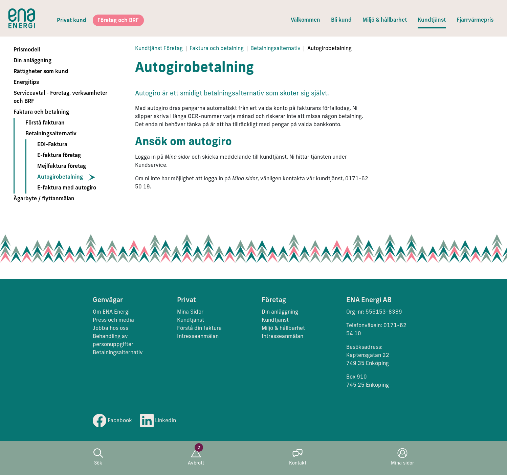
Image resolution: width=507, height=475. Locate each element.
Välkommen (305, 20)
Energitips (26, 82)
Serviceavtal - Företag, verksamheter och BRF (60, 97)
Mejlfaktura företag (61, 166)
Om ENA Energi (111, 312)
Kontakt (297, 457)
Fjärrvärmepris (475, 20)
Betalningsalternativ (50, 134)
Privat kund (71, 20)
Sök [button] (98, 457)
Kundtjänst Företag (159, 48)
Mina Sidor (190, 312)
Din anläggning (32, 61)
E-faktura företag (59, 155)
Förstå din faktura (199, 328)
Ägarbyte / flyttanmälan (44, 199)
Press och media (113, 320)
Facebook (112, 421)
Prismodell (27, 50)
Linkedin (158, 421)
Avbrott (196, 457)
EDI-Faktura (52, 145)
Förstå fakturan (45, 123)
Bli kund (341, 20)
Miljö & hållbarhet (384, 20)
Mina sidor (402, 457)
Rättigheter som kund (41, 71)
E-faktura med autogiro (66, 188)
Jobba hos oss (110, 328)
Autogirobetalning (60, 177)
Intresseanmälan (198, 336)
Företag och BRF (118, 20)
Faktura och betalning (41, 112)
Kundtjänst (432, 20)
